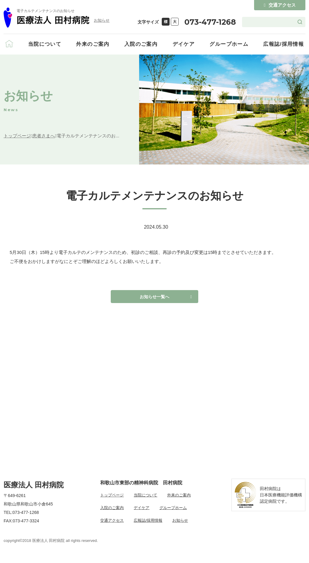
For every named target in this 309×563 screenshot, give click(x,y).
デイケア (184, 44)
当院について (44, 44)
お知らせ (102, 20)
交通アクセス (279, 5)
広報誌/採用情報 (283, 44)
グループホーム (228, 44)
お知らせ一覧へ (155, 298)
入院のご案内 (141, 44)
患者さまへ (43, 135)
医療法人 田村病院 (34, 489)
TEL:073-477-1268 (21, 516)
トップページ (17, 135)
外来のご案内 (92, 44)
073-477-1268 (210, 22)
